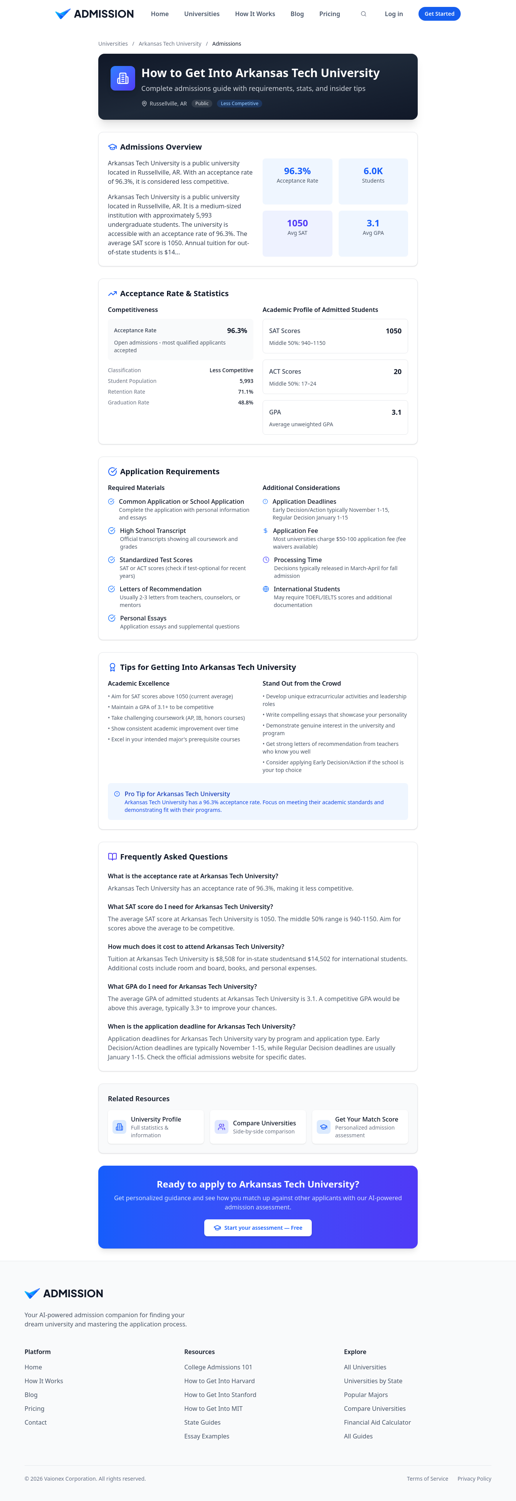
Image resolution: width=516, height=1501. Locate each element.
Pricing (329, 14)
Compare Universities (375, 1408)
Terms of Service (427, 1478)
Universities (202, 14)
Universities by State (373, 1381)
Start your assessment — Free (257, 1228)
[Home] (94, 13)
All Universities (365, 1367)
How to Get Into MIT (213, 1408)
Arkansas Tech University (170, 43)
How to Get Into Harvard (219, 1381)
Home (160, 14)
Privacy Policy (474, 1478)
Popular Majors (366, 1394)
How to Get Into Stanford (220, 1394)
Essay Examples (206, 1436)
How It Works (255, 14)
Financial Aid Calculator (377, 1422)
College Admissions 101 (218, 1367)
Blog (297, 14)
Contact (36, 1422)
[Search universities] (363, 14)
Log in (394, 14)
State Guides (202, 1422)
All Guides (358, 1436)
